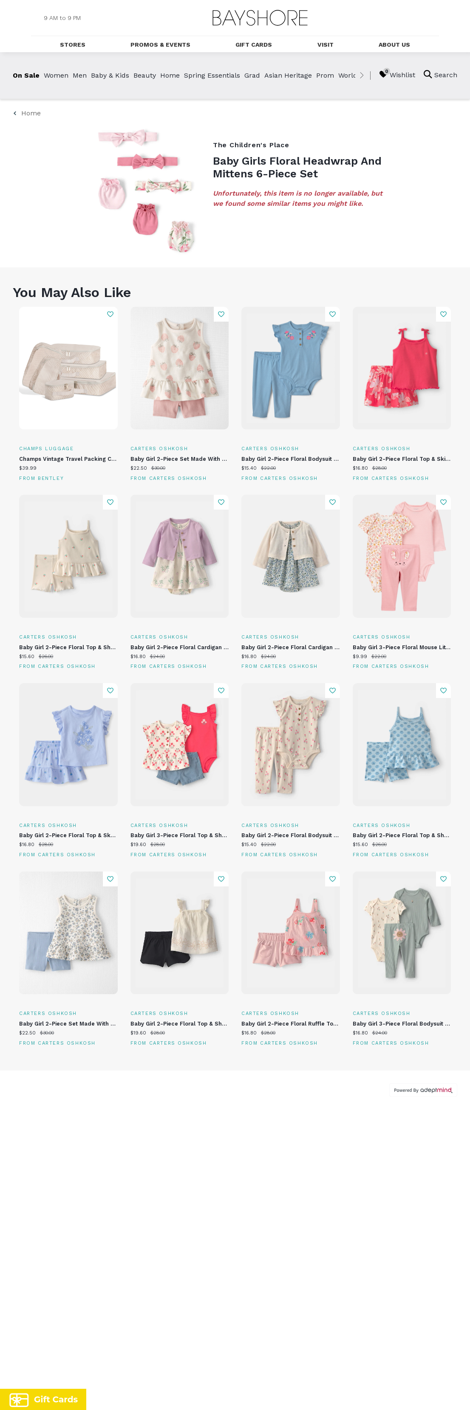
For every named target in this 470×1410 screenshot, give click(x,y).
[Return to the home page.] (260, 18)
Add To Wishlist (110, 314)
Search (440, 74)
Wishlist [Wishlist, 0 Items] (397, 74)
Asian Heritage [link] (288, 75)
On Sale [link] (26, 75)
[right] (361, 75)
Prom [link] (325, 75)
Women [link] (56, 75)
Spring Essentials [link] (212, 75)
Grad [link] (252, 75)
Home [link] (170, 75)
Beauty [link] (144, 75)
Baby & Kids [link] (110, 75)
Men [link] (80, 75)
